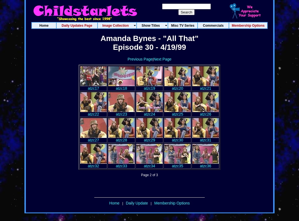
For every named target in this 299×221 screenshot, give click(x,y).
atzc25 (177, 112)
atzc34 (149, 164)
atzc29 (149, 138)
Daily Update (137, 203)
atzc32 (93, 164)
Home (114, 203)
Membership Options (172, 203)
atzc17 (93, 87)
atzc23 (121, 112)
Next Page (162, 59)
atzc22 (93, 112)
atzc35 (177, 164)
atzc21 (205, 87)
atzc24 (149, 112)
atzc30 (177, 138)
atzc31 (205, 138)
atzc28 (121, 138)
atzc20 (177, 87)
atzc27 (93, 138)
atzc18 (121, 87)
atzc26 (205, 112)
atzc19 (149, 87)
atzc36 (205, 164)
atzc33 (121, 164)
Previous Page (140, 59)
